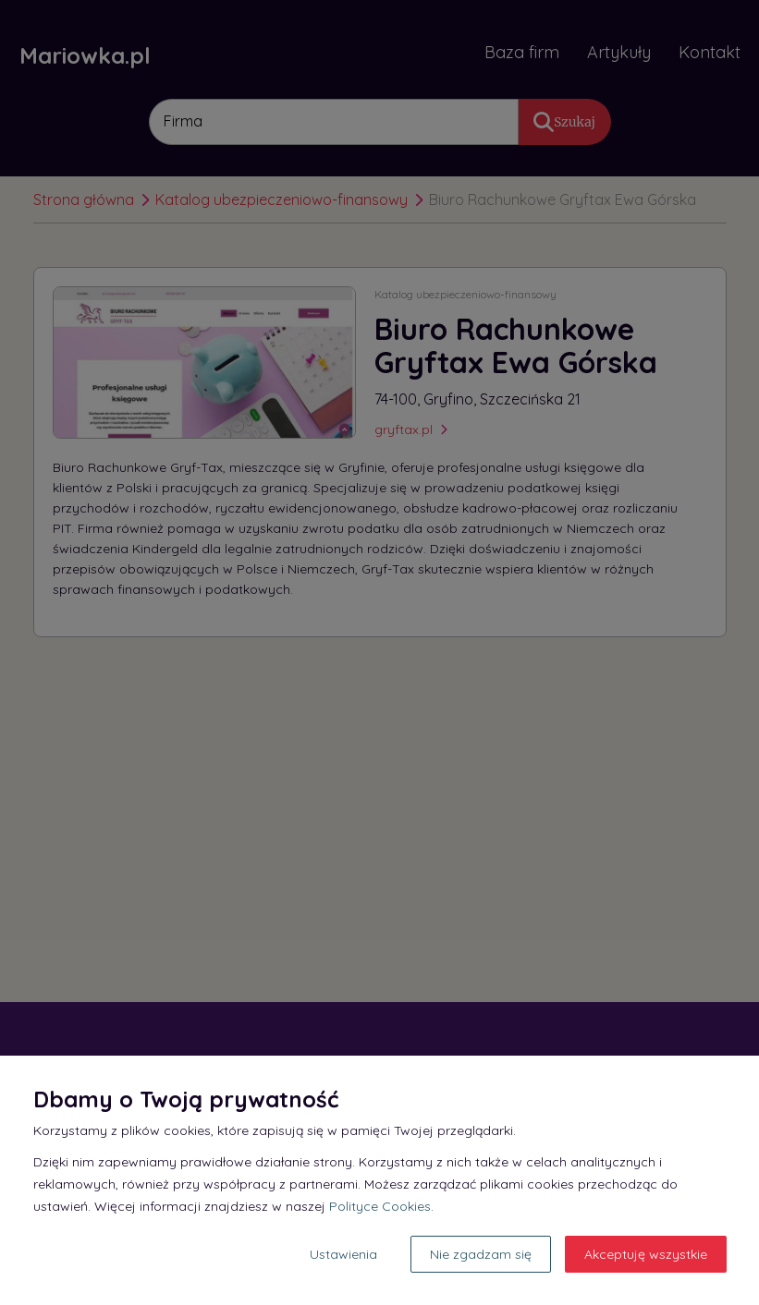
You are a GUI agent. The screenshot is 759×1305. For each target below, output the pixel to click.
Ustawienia (343, 1254)
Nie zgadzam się (481, 1254)
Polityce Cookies (380, 1206)
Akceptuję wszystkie (645, 1254)
